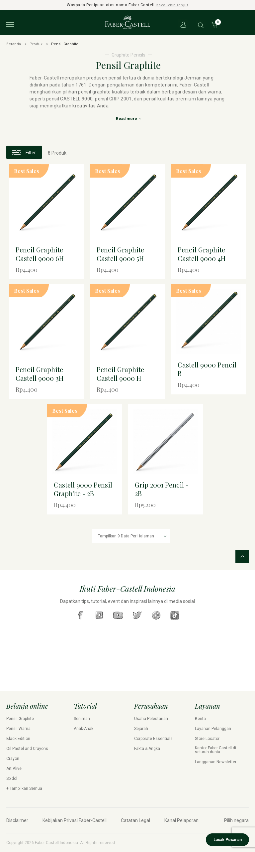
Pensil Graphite (20, 719)
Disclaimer (17, 820)
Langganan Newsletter (215, 762)
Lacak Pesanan (227, 839)
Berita (200, 719)
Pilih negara (236, 820)
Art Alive (14, 769)
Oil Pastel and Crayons (27, 749)
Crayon (12, 759)
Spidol (11, 779)
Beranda (13, 44)
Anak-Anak (83, 729)
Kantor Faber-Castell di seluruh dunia (215, 750)
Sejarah (141, 729)
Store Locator (207, 739)
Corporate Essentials (153, 739)
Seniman (82, 719)
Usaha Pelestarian (151, 719)
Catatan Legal (135, 820)
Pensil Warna (18, 729)
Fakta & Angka (147, 749)
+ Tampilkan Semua (24, 788)
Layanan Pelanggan (213, 729)
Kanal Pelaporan (181, 820)
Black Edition (18, 739)
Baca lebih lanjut (172, 5)
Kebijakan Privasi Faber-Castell (74, 820)
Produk (36, 44)
